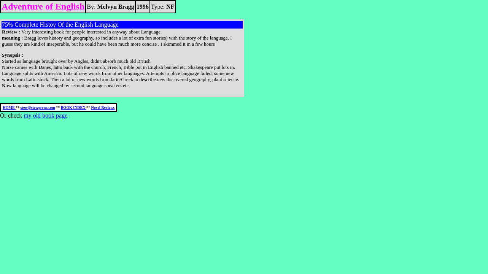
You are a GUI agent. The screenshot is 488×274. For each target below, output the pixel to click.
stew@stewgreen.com (38, 107)
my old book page (45, 115)
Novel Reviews (102, 107)
